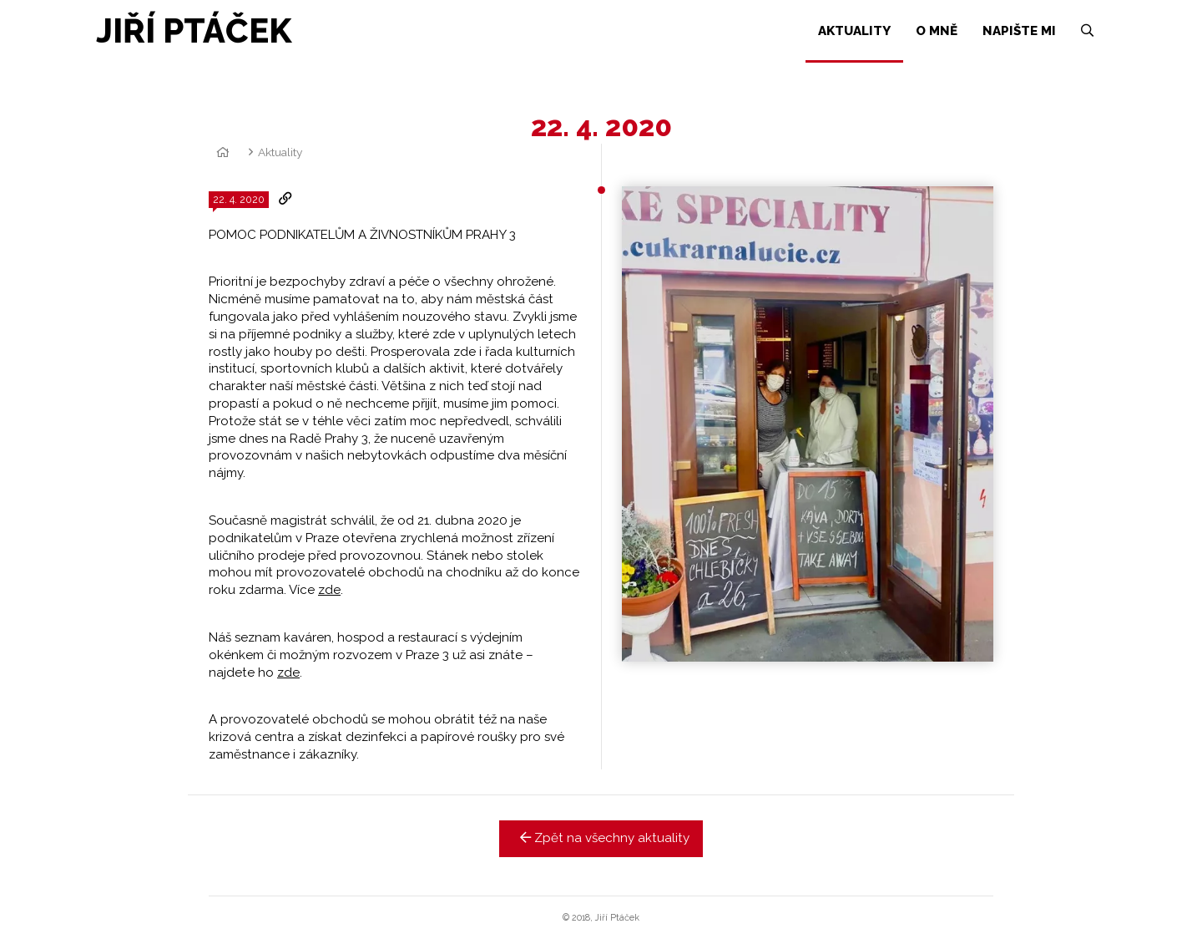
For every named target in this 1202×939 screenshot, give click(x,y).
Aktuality (280, 152)
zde (329, 589)
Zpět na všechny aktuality (601, 837)
